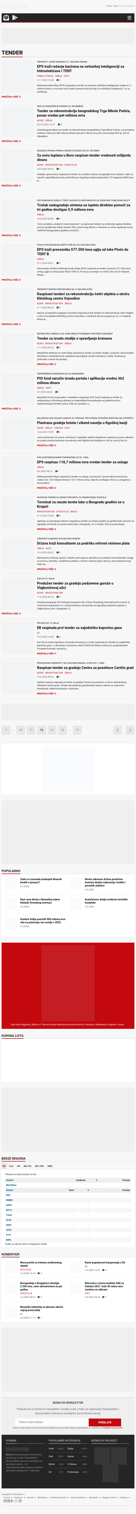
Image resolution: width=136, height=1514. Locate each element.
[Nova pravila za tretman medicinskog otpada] (11, 1267)
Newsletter (93, 1497)
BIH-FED (39, 1166)
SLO (11, 1166)
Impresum (18, 1497)
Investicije (71, 165)
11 (31, 729)
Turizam (58, 428)
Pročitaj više (11, 97)
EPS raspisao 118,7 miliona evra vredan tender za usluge (82, 462)
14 (62, 729)
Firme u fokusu (45, 76)
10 (20, 729)
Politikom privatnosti (112, 1427)
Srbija (58, 76)
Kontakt (30, 1497)
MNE (49, 1166)
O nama (6, 1497)
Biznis (40, 120)
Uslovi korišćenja (77, 1497)
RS (4, 1166)
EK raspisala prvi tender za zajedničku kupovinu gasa (79, 628)
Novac (70, 1456)
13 (51, 729)
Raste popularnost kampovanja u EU (105, 1262)
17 (77, 729)
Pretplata (124, 1497)
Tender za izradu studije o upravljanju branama (74, 338)
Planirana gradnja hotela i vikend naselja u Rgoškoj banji (82, 423)
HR (18, 1166)
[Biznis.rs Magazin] (68, 983)
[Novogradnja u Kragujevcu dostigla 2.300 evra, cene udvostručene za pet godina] (11, 1287)
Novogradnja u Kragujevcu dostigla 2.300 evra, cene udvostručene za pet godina (41, 1286)
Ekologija (25, 1269)
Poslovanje (73, 1472)
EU (38, 633)
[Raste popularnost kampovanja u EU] (76, 1267)
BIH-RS (28, 1166)
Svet (87, 1293)
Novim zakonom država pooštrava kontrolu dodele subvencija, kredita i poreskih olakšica (105, 882)
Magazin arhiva (109, 1497)
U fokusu (71, 1464)
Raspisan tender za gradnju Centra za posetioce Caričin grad (85, 668)
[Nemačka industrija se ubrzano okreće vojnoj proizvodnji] (11, 1311)
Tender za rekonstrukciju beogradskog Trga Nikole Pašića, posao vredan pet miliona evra (84, 113)
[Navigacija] (129, 17)
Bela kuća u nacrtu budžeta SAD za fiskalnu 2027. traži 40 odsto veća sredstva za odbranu (104, 1286)
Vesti (66, 76)
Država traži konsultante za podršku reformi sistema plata (83, 543)
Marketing (42, 1497)
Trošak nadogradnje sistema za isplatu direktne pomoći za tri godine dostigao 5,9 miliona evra (83, 207)
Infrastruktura (54, 165)
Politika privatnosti (58, 1497)
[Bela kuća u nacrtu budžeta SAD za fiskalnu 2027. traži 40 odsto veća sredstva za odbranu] (76, 1287)
